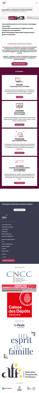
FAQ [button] (3, 241)
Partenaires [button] (4, 231)
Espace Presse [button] (5, 251)
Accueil (7, 8)
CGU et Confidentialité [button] (7, 244)
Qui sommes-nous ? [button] (6, 224)
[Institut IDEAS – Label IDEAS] (4, 3)
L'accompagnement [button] (19, 182)
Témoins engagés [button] (19, 124)
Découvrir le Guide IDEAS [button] (19, 63)
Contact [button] (4, 248)
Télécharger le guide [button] (19, 209)
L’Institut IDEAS (12, 8)
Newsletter (4, 254)
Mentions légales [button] (6, 246)
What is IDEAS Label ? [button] (7, 234)
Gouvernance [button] (5, 229)
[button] (36, 3)
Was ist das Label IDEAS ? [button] (8, 236)
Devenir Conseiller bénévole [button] (8, 239)
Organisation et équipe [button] (7, 227)
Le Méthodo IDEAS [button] (19, 152)
